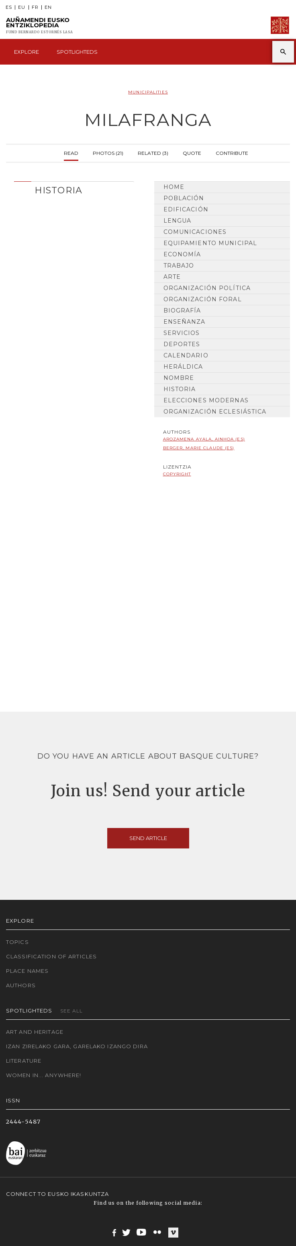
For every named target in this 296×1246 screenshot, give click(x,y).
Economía (182, 254)
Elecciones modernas (206, 400)
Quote (192, 152)
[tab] (74, 188)
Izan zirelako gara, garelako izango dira (77, 1046)
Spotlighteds (77, 52)
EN (48, 7)
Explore (26, 52)
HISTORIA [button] (58, 190)
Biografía (182, 310)
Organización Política (207, 288)
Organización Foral (202, 299)
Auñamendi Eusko (39, 25)
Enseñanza (184, 321)
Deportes (181, 344)
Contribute (232, 152)
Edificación (185, 209)
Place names (27, 971)
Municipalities (148, 92)
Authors (21, 985)
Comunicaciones (195, 231)
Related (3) (153, 152)
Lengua (177, 220)
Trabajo (178, 265)
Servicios (181, 333)
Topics (17, 942)
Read (71, 152)
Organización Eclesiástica (215, 411)
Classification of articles (51, 956)
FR (35, 7)
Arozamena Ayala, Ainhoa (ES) (204, 439)
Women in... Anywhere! (44, 1075)
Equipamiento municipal (210, 243)
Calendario (185, 355)
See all (71, 1011)
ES (9, 7)
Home (173, 187)
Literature (23, 1060)
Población (183, 198)
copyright (177, 474)
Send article (148, 838)
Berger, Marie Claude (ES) (199, 448)
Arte (172, 276)
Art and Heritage (34, 1032)
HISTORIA (179, 389)
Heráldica (183, 366)
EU (21, 7)
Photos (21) (108, 152)
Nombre (178, 378)
